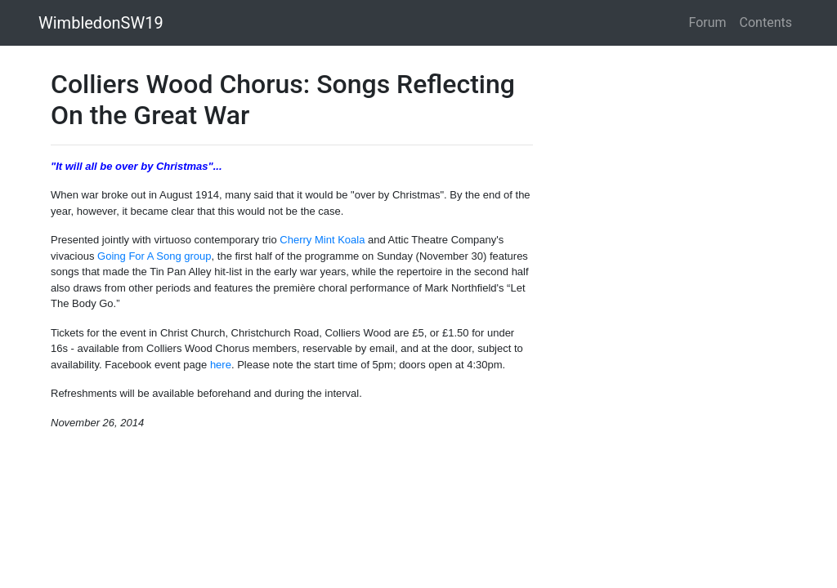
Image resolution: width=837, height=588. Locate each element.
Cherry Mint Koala (322, 240)
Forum (708, 22)
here (220, 365)
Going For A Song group (154, 256)
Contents (766, 22)
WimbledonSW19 (100, 23)
